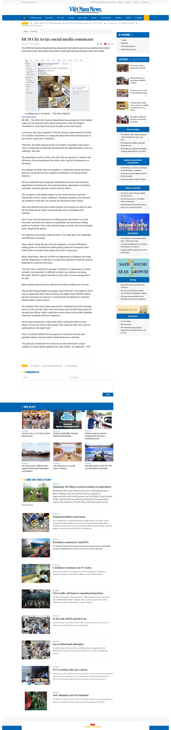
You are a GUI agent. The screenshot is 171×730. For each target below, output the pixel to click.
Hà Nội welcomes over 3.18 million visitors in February (132, 200)
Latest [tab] (123, 59)
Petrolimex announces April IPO (70, 527)
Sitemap (109, 718)
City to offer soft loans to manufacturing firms (78, 578)
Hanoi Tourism (98, 23)
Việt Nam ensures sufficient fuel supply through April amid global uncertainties (35, 453)
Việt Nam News (85, 10)
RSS (148, 718)
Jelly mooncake (126, 346)
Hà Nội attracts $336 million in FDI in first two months (133, 174)
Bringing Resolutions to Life (58, 23)
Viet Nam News (29, 117)
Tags (24, 366)
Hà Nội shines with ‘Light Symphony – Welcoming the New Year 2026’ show (133, 137)
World (128, 18)
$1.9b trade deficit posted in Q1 (69, 603)
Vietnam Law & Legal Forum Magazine (103, 2)
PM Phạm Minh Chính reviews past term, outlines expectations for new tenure (139, 106)
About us (117, 718)
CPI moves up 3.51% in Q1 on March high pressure (36, 419)
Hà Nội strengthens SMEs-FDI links (133, 179)
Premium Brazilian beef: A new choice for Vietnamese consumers (134, 250)
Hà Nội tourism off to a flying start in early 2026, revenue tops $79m (133, 206)
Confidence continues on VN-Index (72, 552)
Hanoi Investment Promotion (79, 23)
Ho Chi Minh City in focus (127, 23)
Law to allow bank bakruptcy (68, 629)
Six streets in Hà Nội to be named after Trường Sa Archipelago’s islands (134, 299)
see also (30, 392)
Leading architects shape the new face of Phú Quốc (134, 255)
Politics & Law (35, 18)
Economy (49, 18)
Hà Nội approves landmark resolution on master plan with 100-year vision (134, 150)
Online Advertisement (128, 49)
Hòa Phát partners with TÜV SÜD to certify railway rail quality (98, 452)
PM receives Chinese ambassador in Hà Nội (137, 66)
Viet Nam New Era (39, 23)
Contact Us (145, 2)
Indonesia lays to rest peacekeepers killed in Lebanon (137, 80)
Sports (94, 18)
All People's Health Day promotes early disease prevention (138, 119)
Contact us (127, 718)
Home (25, 31)
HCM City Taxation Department (52, 366)
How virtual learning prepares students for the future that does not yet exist (133, 351)
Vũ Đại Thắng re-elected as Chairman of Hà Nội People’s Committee (134, 169)
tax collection (34, 366)
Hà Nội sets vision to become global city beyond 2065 (133, 194)
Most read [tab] (140, 59)
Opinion (118, 18)
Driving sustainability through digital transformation (65, 419)
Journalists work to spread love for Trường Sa (133, 294)
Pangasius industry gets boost (69, 501)
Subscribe (124, 43)
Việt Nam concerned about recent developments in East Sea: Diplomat (133, 305)
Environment (106, 18)
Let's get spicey (126, 342)
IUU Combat (111, 23)
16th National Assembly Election (32, 25)
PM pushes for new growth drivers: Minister (64, 452)
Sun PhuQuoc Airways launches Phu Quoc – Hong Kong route (133, 244)
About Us (137, 2)
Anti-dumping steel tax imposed (70, 680)
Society (71, 18)
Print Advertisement (128, 46)
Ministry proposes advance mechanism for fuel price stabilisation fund (96, 421)
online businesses (71, 366)
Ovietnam (128, 2)
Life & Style (83, 18)
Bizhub (120, 2)
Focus (25, 23)
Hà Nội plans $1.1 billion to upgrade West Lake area (133, 144)
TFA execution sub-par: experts (70, 654)
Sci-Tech (60, 18)
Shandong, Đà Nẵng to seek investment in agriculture (82, 471)
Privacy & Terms (138, 718)
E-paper (124, 34)
